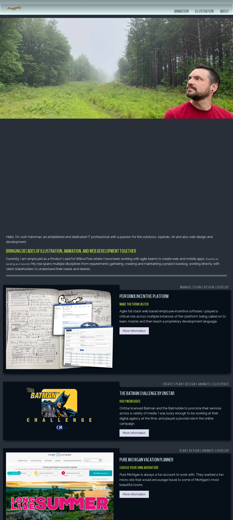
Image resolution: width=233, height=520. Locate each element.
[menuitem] (14, 8)
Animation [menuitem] (181, 11)
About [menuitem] (224, 11)
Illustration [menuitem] (204, 11)
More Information (134, 330)
